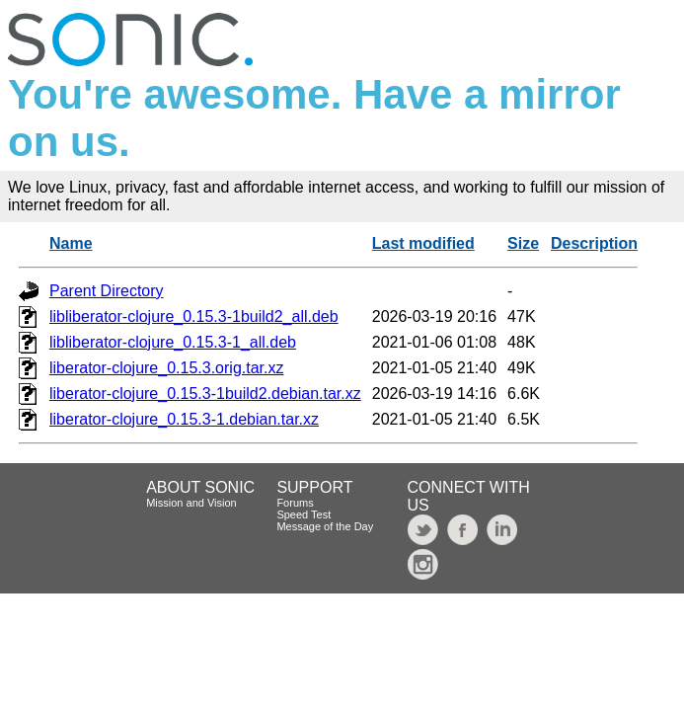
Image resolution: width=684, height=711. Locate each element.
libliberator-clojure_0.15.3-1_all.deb (172, 342)
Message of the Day (324, 526)
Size (523, 243)
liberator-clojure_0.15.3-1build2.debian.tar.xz (205, 393)
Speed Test (303, 514)
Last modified (423, 243)
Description (594, 243)
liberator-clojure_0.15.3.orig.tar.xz (166, 367)
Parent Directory (106, 290)
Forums (294, 503)
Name (71, 243)
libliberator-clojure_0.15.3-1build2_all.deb (194, 316)
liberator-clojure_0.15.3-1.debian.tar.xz (184, 419)
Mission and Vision (191, 503)
